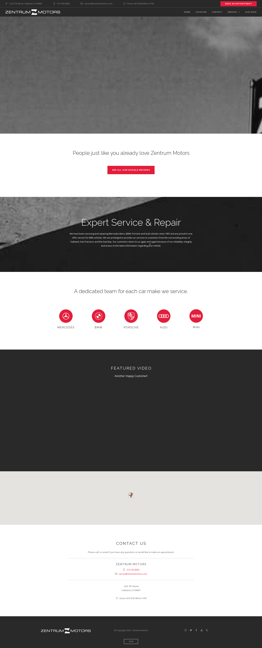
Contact (217, 12)
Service (232, 12)
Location (201, 12)
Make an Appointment (238, 4)
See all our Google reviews (131, 170)
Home (187, 12)
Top (131, 641)
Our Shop (251, 12)
